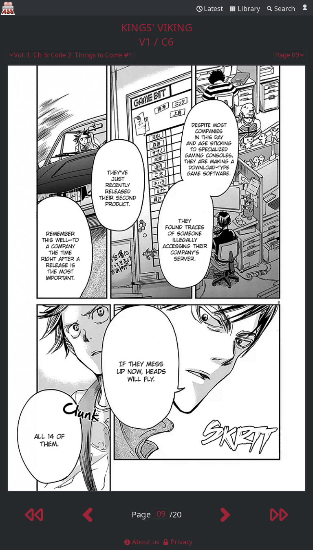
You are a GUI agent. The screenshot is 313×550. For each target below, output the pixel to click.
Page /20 (156, 514)
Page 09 (289, 55)
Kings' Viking (156, 27)
